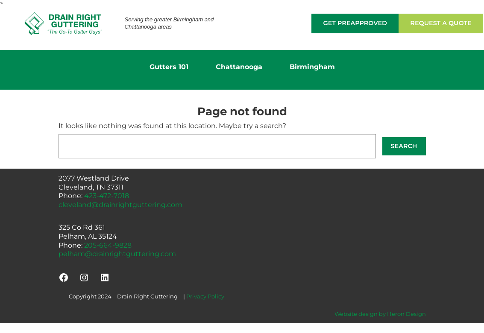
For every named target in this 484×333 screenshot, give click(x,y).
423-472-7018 (106, 196)
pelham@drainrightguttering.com (117, 254)
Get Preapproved (355, 23)
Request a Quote (440, 23)
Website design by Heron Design (380, 313)
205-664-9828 (108, 245)
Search (404, 146)
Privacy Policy (205, 296)
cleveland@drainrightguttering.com (120, 205)
